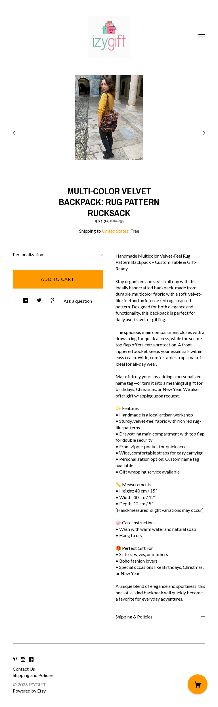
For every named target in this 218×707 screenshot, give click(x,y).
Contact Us (24, 669)
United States (115, 230)
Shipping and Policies (33, 675)
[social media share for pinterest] (52, 298)
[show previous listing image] (27, 131)
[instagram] (23, 659)
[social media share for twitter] (39, 298)
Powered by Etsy (29, 690)
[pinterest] (15, 659)
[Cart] (197, 684)
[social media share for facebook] (25, 298)
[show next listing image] (191, 131)
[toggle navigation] (201, 37)
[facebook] (31, 659)
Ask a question (78, 301)
